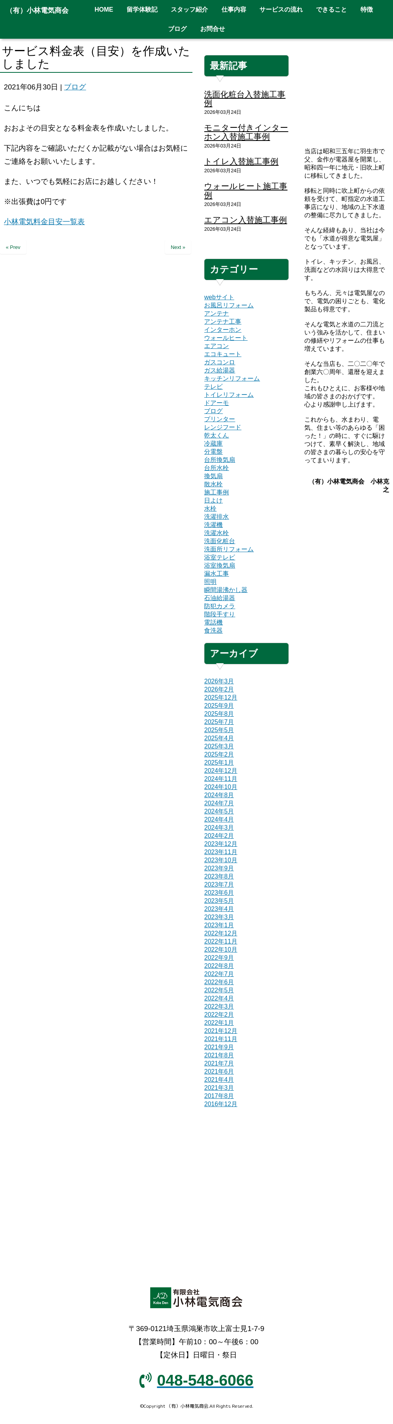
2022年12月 (220, 933)
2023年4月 (219, 909)
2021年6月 (219, 1071)
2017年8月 (219, 1096)
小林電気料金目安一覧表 (44, 222)
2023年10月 (220, 860)
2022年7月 (219, 974)
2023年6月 (219, 892)
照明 (210, 581)
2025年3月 (219, 746)
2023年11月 (220, 852)
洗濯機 (213, 525)
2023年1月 (219, 925)
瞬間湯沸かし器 (225, 590)
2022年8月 (219, 965)
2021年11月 (220, 1039)
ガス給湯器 (219, 370)
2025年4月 (219, 738)
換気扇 (213, 476)
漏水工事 (216, 573)
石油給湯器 (219, 598)
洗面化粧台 (219, 541)
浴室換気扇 (219, 565)
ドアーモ (216, 403)
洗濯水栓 (216, 533)
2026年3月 (219, 681)
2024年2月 (219, 835)
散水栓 (213, 484)
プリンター (219, 419)
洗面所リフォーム (229, 549)
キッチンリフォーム (232, 378)
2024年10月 (220, 787)
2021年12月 (220, 1031)
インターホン (222, 329)
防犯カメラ (219, 606)
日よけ (213, 500)
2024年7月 (219, 803)
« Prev (13, 247)
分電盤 (213, 451)
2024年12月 (220, 770)
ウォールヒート (225, 338)
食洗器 (213, 630)
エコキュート (222, 354)
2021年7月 (219, 1063)
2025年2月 (219, 754)
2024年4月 (219, 819)
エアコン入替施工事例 (245, 219)
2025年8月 (219, 713)
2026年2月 (219, 689)
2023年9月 (219, 868)
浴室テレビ (219, 557)
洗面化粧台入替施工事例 (244, 99)
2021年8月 (219, 1055)
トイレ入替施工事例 (241, 161)
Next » (178, 247)
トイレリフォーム (229, 394)
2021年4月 (219, 1079)
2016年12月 (220, 1104)
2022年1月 (219, 1022)
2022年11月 (220, 941)
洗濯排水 (216, 516)
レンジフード (222, 427)
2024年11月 (220, 778)
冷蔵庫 (213, 443)
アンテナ (216, 313)
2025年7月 (219, 722)
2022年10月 (220, 949)
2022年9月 (219, 957)
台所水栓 (216, 468)
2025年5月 (219, 730)
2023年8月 (219, 876)
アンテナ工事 (222, 321)
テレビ (213, 386)
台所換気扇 (219, 459)
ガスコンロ (219, 362)
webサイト (219, 297)
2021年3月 (219, 1087)
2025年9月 (219, 705)
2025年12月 (220, 697)
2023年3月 (219, 917)
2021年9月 (219, 1047)
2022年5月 (219, 990)
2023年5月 (219, 900)
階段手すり (219, 614)
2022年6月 (219, 982)
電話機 (213, 622)
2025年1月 (219, 762)
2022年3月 (219, 1006)
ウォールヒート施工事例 (245, 190)
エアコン (216, 346)
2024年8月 (219, 795)
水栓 (210, 508)
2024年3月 (219, 827)
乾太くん (216, 435)
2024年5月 (219, 811)
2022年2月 (219, 1014)
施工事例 (216, 492)
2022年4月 (219, 998)
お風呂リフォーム (229, 305)
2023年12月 (220, 844)
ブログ (75, 87)
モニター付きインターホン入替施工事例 (246, 132)
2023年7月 (219, 884)
